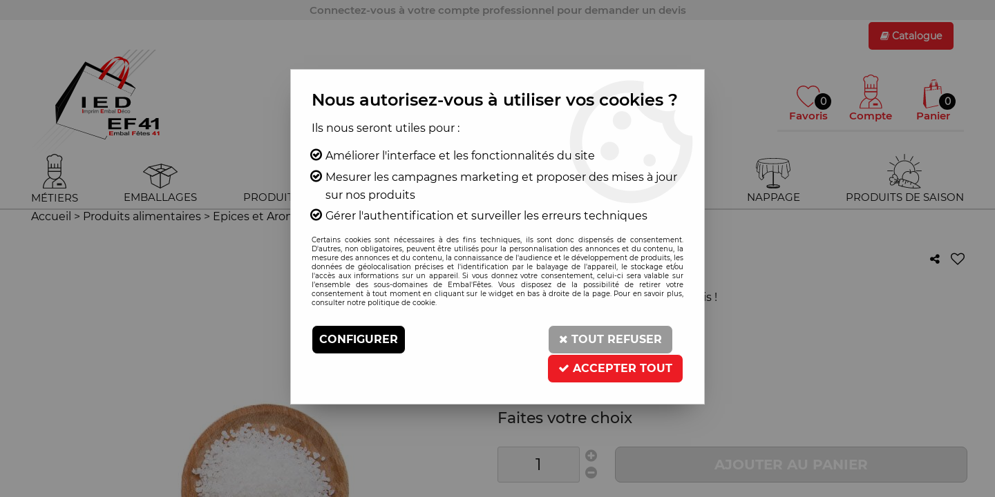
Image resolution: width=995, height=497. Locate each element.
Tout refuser (610, 339)
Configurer (358, 339)
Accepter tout (615, 368)
